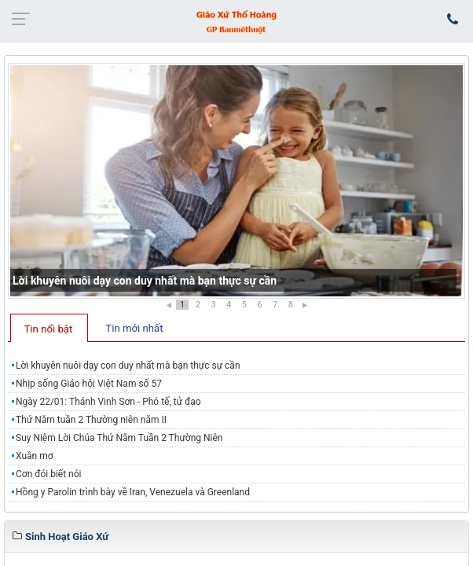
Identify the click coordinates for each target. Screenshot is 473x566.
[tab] (49, 328)
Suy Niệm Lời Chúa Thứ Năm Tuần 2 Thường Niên (119, 437)
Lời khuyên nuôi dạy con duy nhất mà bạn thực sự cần (145, 280)
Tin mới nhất (134, 328)
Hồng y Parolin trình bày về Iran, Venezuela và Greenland (133, 492)
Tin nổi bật (48, 329)
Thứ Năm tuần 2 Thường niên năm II (91, 419)
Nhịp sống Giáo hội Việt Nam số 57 (89, 383)
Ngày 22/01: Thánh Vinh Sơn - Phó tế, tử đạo (108, 401)
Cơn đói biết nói (49, 474)
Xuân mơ (34, 455)
